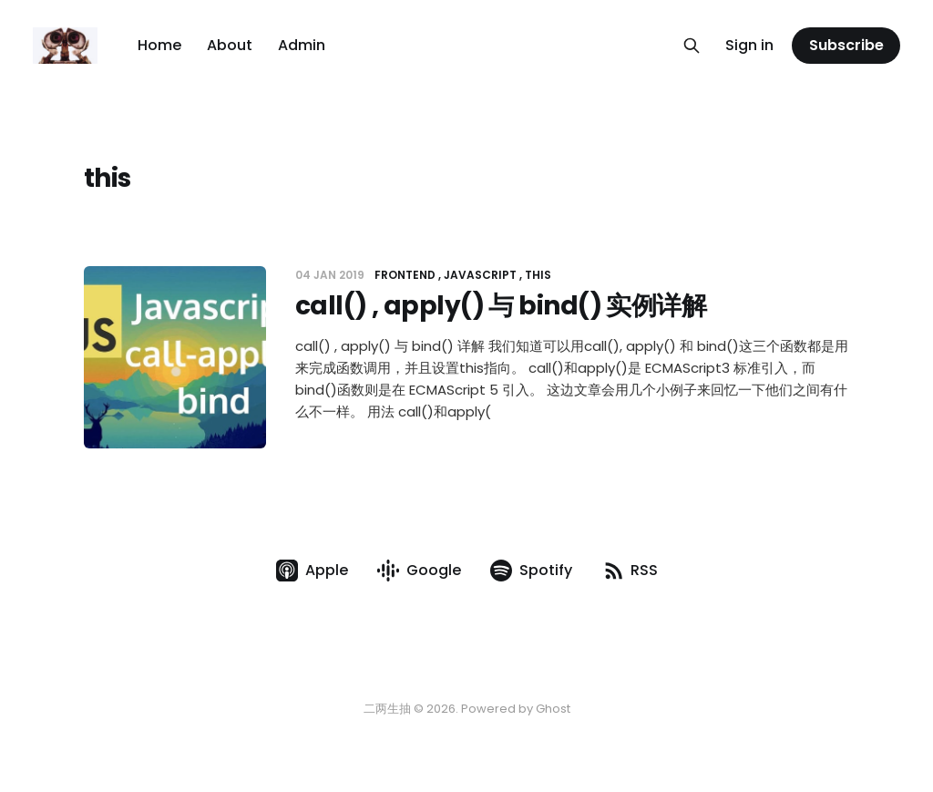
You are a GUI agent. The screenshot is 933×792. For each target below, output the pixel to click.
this (538, 275)
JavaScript (480, 275)
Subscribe (846, 45)
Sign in (749, 45)
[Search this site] (691, 45)
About (229, 45)
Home (159, 45)
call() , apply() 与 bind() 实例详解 (500, 306)
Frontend (405, 275)
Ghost (553, 708)
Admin (301, 45)
